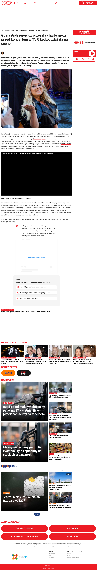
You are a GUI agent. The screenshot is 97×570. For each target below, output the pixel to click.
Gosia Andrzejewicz (39, 139)
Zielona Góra (55, 470)
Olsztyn (40, 470)
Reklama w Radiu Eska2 (53, 560)
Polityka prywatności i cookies (73, 557)
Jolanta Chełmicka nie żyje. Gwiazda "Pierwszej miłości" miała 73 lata (12, 360)
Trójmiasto (27, 470)
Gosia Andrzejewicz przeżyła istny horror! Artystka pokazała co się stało (25, 312)
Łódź (10, 470)
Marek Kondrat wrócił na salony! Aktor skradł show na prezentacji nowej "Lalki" (60, 360)
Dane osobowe (70, 559)
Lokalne (9, 466)
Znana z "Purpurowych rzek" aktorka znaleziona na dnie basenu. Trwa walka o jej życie (84, 360)
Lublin (34, 470)
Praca (49, 555)
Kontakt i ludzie (51, 553)
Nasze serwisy (48, 565)
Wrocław (47, 470)
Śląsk (21, 470)
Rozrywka (7, 30)
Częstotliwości (51, 557)
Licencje (68, 555)
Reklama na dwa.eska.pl (53, 559)
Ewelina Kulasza (9, 53)
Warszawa (4, 470)
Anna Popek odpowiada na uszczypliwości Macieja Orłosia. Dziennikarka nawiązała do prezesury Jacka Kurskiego (36, 360)
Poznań (15, 470)
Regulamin (69, 553)
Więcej (62, 470)
